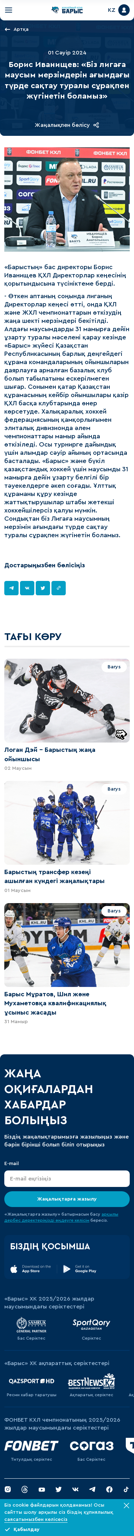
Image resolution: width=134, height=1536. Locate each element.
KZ (111, 10)
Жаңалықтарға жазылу (67, 1199)
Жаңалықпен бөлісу (67, 125)
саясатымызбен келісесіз (36, 1519)
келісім (82, 1220)
